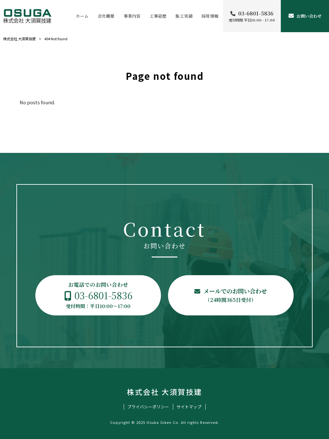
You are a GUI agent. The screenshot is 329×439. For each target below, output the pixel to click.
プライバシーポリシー (148, 407)
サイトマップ (188, 407)
